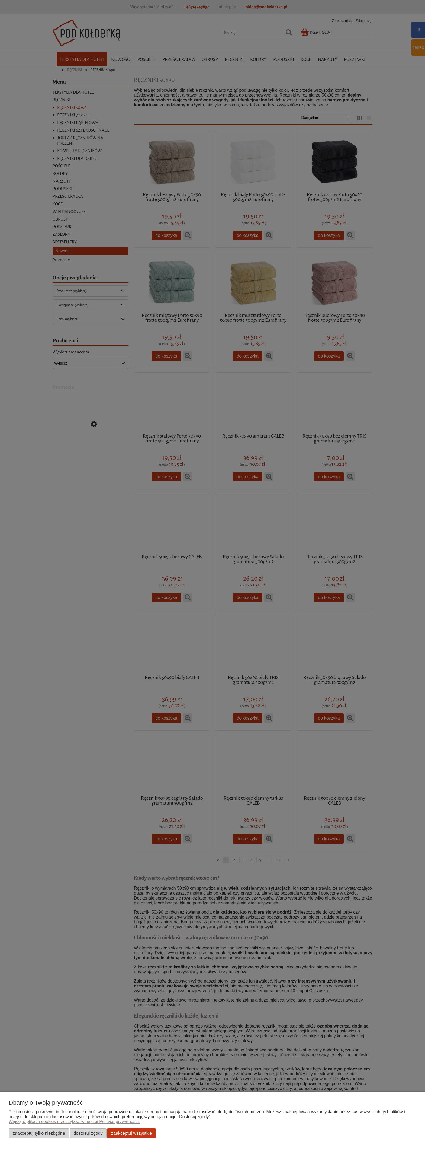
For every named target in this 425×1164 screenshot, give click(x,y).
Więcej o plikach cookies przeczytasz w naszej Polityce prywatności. (74, 1121)
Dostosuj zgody (87, 1133)
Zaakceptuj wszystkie (131, 1133)
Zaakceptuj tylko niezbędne (39, 1133)
